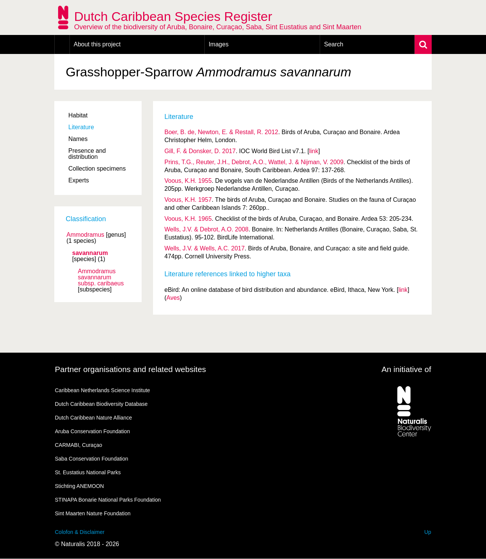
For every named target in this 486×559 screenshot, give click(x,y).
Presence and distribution (87, 153)
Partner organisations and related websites (130, 369)
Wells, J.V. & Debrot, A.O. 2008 (206, 229)
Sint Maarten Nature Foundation (93, 513)
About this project (97, 44)
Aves (173, 298)
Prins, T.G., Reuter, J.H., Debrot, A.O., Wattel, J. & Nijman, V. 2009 (254, 162)
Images (218, 44)
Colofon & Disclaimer (80, 532)
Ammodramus (85, 235)
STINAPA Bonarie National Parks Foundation (108, 500)
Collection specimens (97, 168)
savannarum (90, 253)
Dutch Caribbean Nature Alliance (93, 418)
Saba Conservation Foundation (91, 459)
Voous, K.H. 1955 (188, 180)
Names (78, 139)
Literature (81, 127)
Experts (78, 180)
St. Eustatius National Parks (88, 472)
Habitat (78, 115)
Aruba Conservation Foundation (92, 431)
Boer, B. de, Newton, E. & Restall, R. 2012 (221, 132)
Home (62, 44)
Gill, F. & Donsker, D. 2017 (200, 151)
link (313, 151)
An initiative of (406, 369)
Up (427, 532)
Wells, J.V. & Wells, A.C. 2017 (204, 248)
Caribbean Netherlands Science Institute (102, 390)
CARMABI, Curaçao (78, 445)
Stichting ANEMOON (79, 486)
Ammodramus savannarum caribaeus (101, 277)
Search (333, 44)
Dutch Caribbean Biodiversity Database (101, 404)
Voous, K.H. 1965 (188, 218)
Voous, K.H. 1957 (188, 199)
